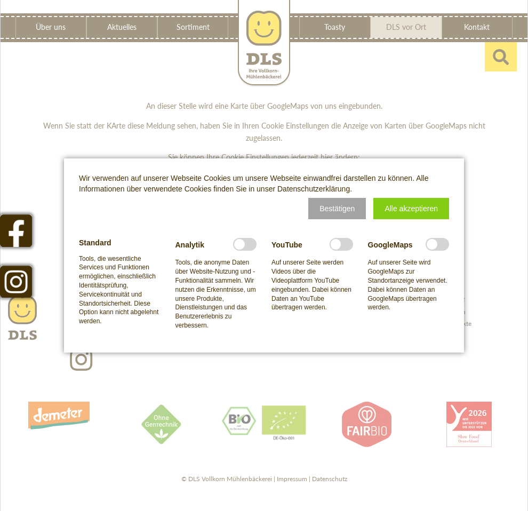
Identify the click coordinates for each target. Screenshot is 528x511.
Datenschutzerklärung (313, 189)
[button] (337, 208)
